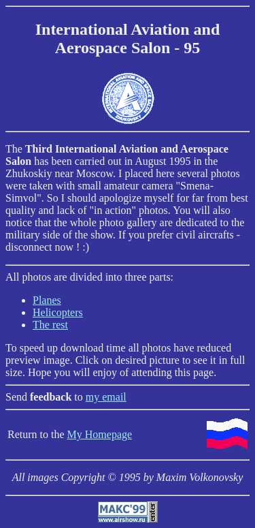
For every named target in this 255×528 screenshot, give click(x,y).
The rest (50, 324)
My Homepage (100, 434)
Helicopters (58, 312)
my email (106, 397)
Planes (47, 300)
